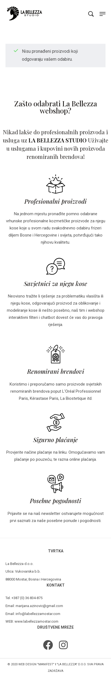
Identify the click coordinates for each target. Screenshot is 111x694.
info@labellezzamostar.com (38, 614)
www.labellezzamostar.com (36, 621)
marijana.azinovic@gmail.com (39, 606)
